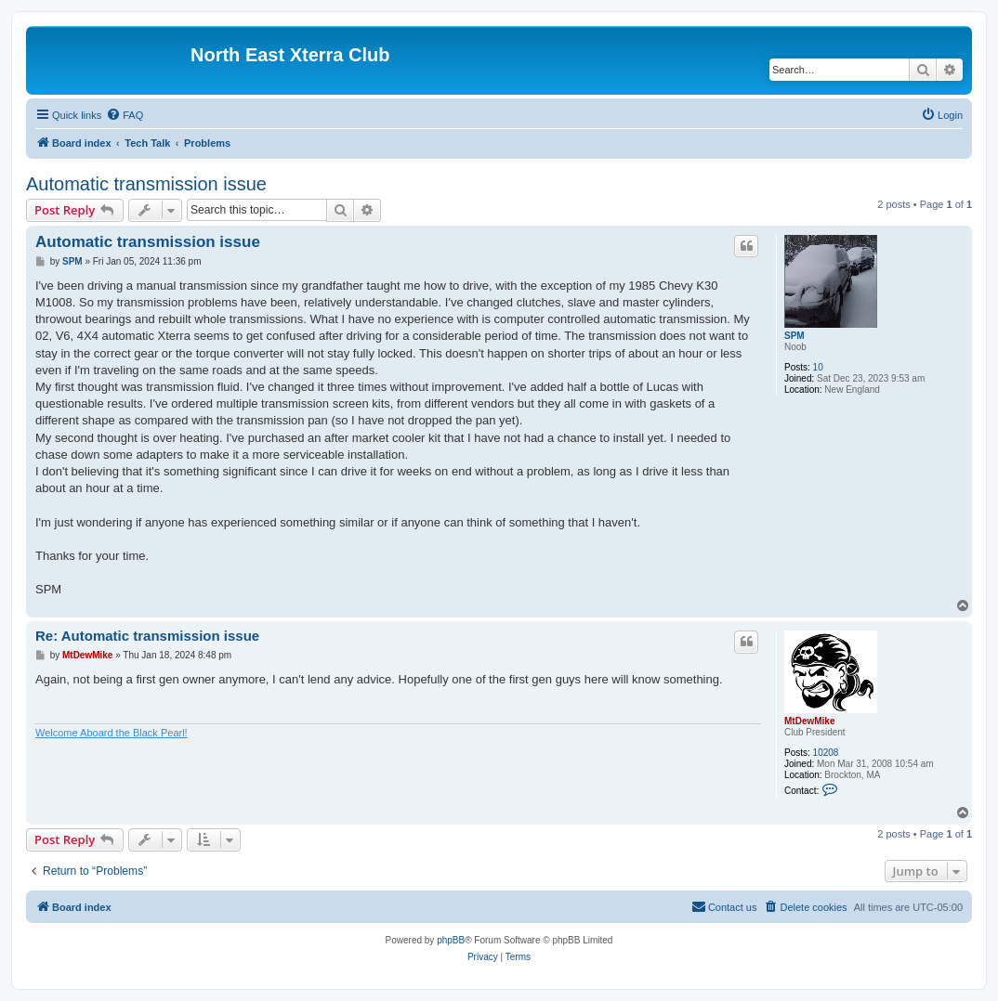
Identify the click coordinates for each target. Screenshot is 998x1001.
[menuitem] (124, 115)
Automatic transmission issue (146, 184)
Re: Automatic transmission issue (147, 636)
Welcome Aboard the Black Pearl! (111, 732)
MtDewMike (809, 721)
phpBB (451, 940)
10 (818, 367)
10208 (826, 753)
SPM (794, 336)
